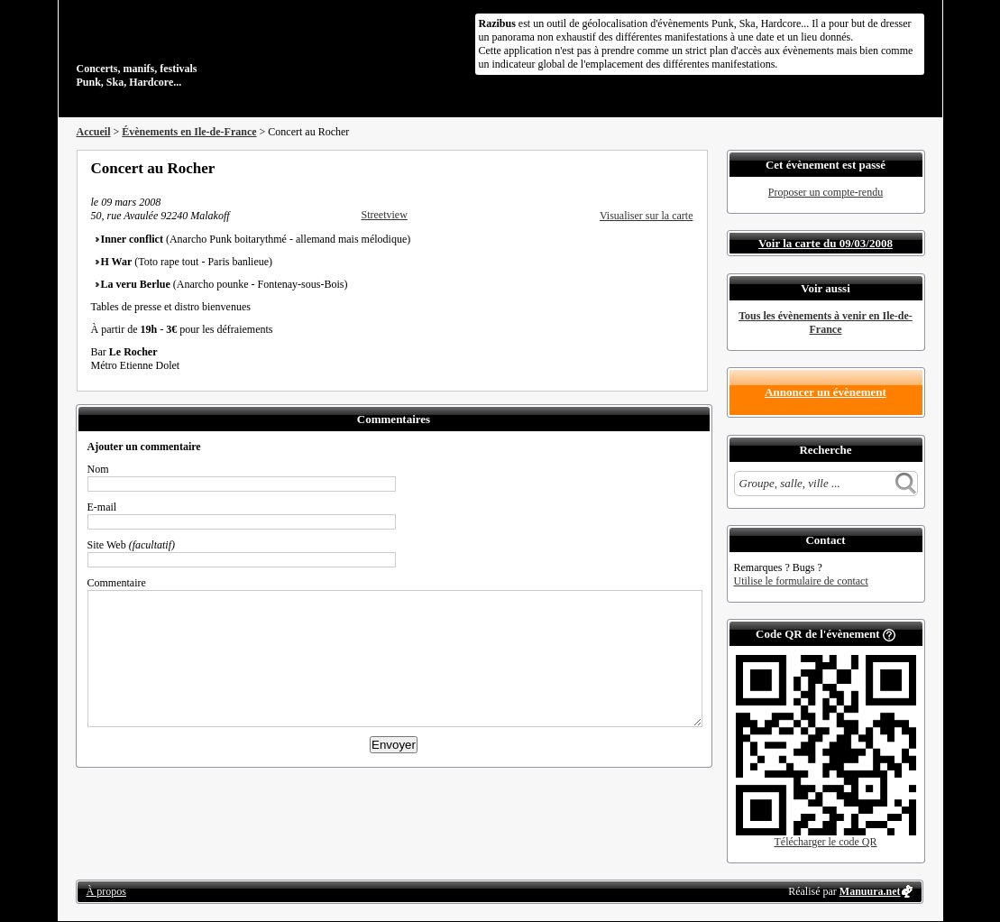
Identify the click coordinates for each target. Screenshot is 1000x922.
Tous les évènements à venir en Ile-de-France (826, 322)
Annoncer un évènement (825, 392)
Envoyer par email (663, 168)
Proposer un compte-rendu (825, 192)
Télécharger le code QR (825, 841)
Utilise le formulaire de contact (801, 581)
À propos (106, 891)
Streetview (385, 214)
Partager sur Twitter (638, 168)
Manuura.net (870, 891)
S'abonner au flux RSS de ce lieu (687, 168)
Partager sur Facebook (614, 168)
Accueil (94, 131)
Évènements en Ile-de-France (189, 131)
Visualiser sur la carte (646, 215)
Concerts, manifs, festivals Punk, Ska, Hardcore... (193, 48)
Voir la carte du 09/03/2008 (825, 243)
